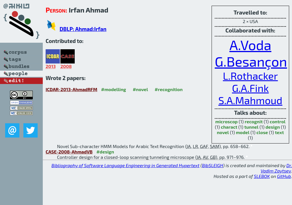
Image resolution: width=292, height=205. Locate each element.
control (277, 121)
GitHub (284, 176)
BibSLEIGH (212, 165)
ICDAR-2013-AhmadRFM (71, 89)
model (242, 132)
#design (105, 151)
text (279, 132)
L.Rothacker (250, 75)
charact (229, 127)
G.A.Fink (250, 88)
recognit (254, 121)
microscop (226, 121)
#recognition (168, 89)
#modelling (113, 89)
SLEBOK (262, 176)
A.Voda (250, 44)
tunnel (251, 127)
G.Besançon (251, 61)
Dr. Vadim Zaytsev (276, 168)
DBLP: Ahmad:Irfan (83, 29)
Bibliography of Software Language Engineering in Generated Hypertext (126, 165)
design (272, 127)
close (262, 132)
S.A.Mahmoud (250, 100)
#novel (140, 89)
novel (223, 132)
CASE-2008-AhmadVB (69, 151)
